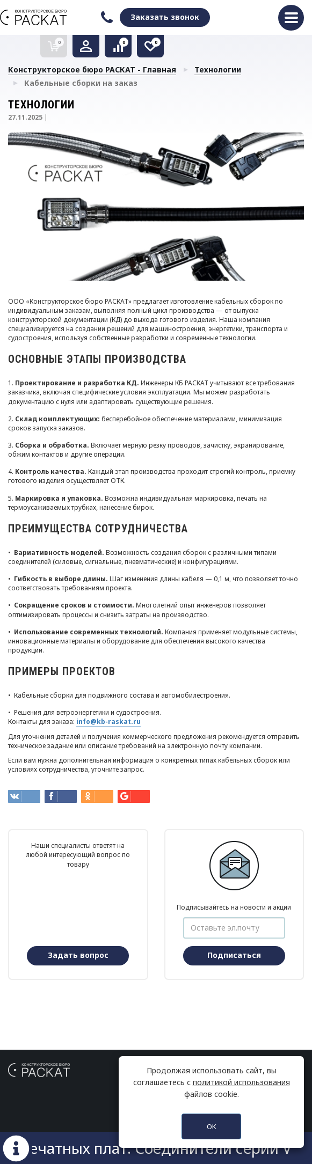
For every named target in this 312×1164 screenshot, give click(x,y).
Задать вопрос (78, 955)
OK (211, 1126)
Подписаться (234, 955)
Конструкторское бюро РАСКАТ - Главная (92, 69)
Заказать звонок (164, 17)
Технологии (217, 69)
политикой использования (241, 1082)
